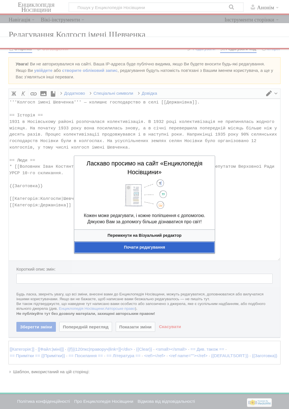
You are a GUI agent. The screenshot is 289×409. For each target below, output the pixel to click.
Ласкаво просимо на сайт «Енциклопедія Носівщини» (144, 168)
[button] (144, 235)
